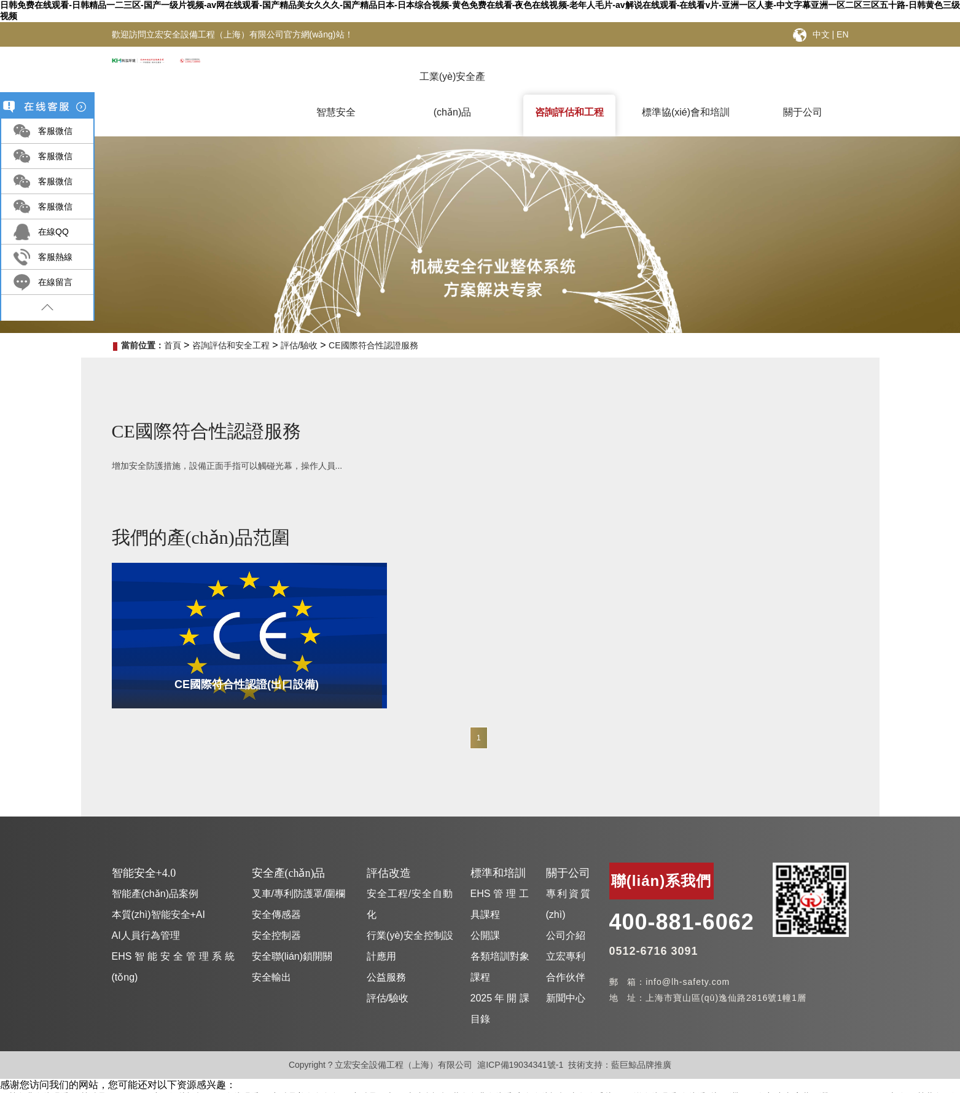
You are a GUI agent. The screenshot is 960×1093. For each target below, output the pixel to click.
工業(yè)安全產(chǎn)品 (453, 86)
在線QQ (53, 232)
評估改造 (389, 852)
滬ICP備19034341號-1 (520, 1044)
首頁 (172, 345)
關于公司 (802, 112)
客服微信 (55, 131)
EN (842, 34)
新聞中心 (565, 977)
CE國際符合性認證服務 (373, 345)
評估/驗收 (299, 345)
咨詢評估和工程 (569, 112)
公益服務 (386, 956)
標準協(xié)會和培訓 (686, 112)
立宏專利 (565, 935)
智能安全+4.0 (144, 852)
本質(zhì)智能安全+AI (158, 893)
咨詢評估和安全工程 (231, 345)
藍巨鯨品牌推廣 (641, 1044)
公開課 (485, 914)
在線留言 (55, 282)
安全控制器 (276, 914)
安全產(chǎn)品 (289, 852)
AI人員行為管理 (146, 914)
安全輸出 (271, 956)
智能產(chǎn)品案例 (155, 873)
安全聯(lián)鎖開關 (292, 935)
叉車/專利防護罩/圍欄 (299, 873)
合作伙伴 (565, 956)
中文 (821, 34)
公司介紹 (565, 914)
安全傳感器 (276, 893)
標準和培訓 (498, 852)
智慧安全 (336, 112)
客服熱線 (55, 257)
